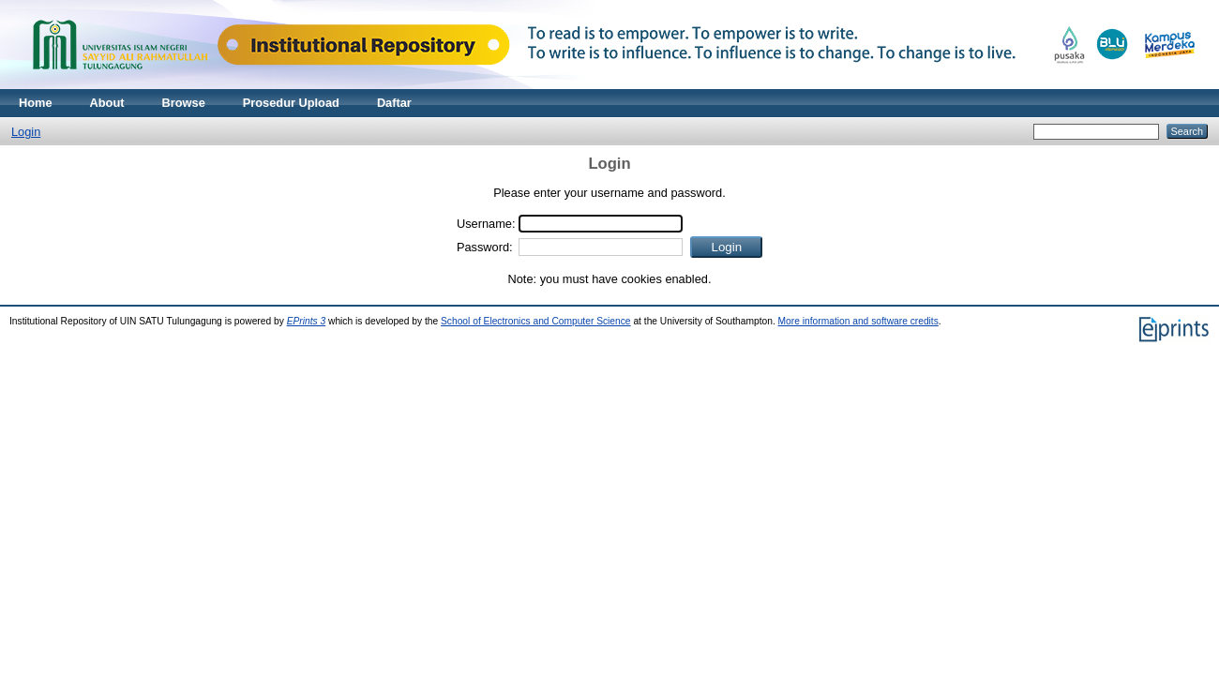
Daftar (394, 103)
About (107, 103)
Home (36, 103)
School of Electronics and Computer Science (536, 321)
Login (25, 132)
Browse (183, 103)
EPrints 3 (306, 321)
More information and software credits (858, 321)
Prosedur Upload (291, 103)
